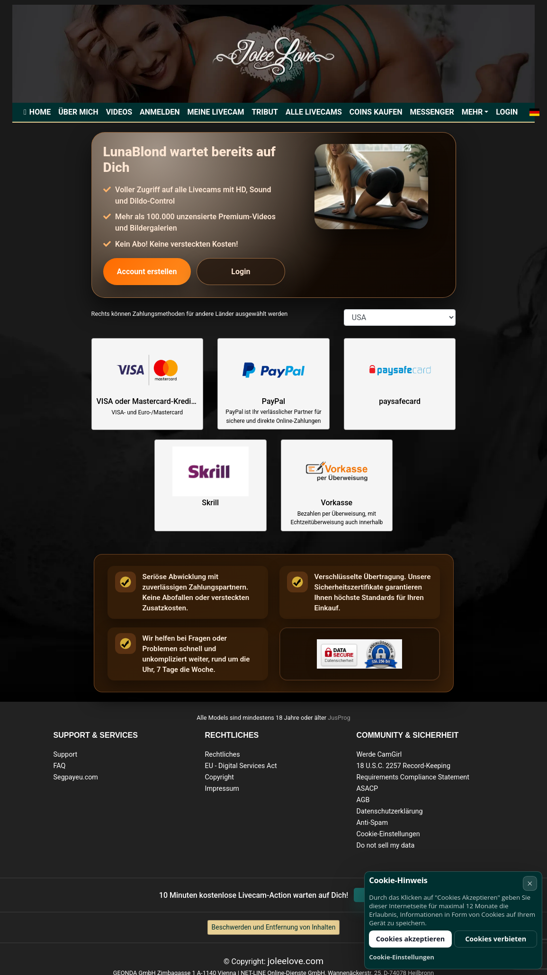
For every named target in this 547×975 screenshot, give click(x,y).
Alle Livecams (314, 111)
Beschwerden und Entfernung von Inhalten (274, 927)
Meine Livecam (215, 111)
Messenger (432, 111)
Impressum (222, 789)
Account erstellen (147, 271)
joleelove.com (295, 961)
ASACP (367, 789)
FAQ (60, 766)
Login (507, 111)
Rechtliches (222, 755)
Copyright (219, 777)
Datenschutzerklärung (389, 811)
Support (66, 755)
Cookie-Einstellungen (388, 834)
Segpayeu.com (76, 777)
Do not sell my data (385, 845)
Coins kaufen (376, 111)
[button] (534, 112)
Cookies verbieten (495, 938)
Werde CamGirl (379, 755)
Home (40, 111)
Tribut (264, 111)
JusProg (339, 717)
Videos (119, 111)
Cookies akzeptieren (410, 938)
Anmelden (159, 111)
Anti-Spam (372, 823)
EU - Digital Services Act (241, 766)
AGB (362, 800)
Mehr (472, 111)
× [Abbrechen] (529, 883)
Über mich (78, 111)
